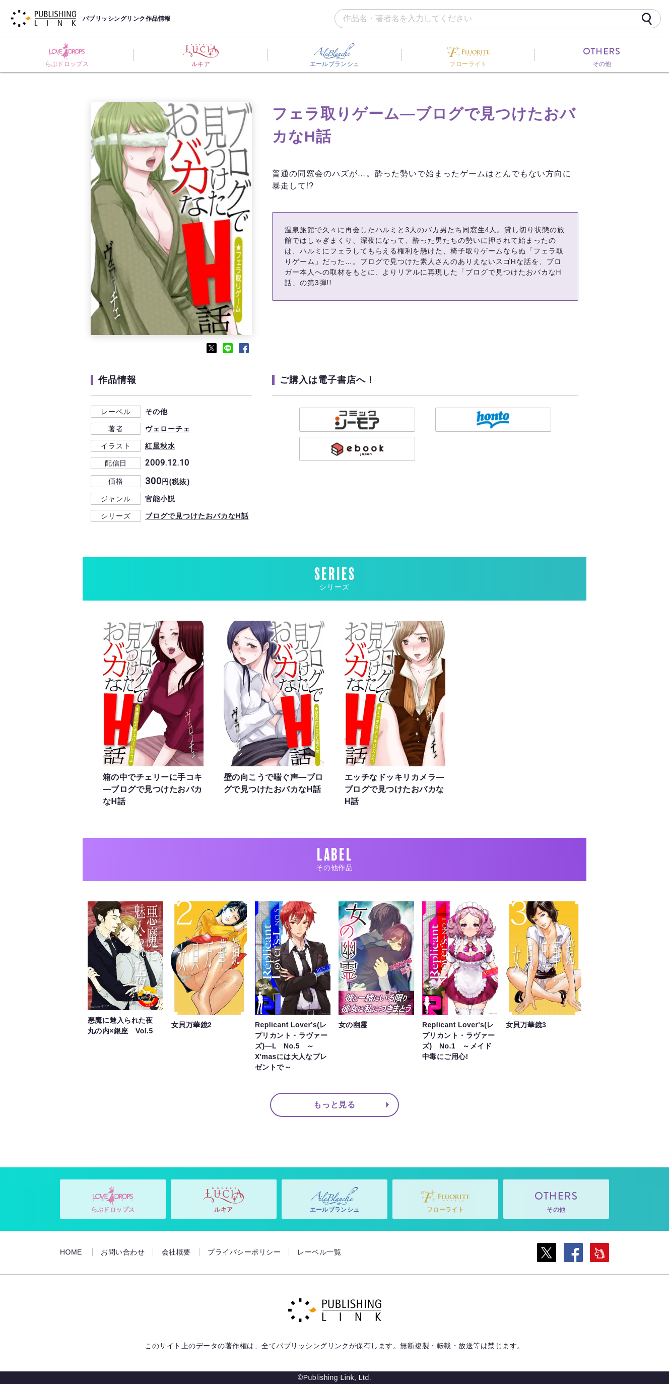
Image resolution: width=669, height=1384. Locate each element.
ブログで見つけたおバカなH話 (197, 516)
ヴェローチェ (167, 429)
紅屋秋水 (160, 446)
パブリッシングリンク (312, 1346)
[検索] (647, 19)
